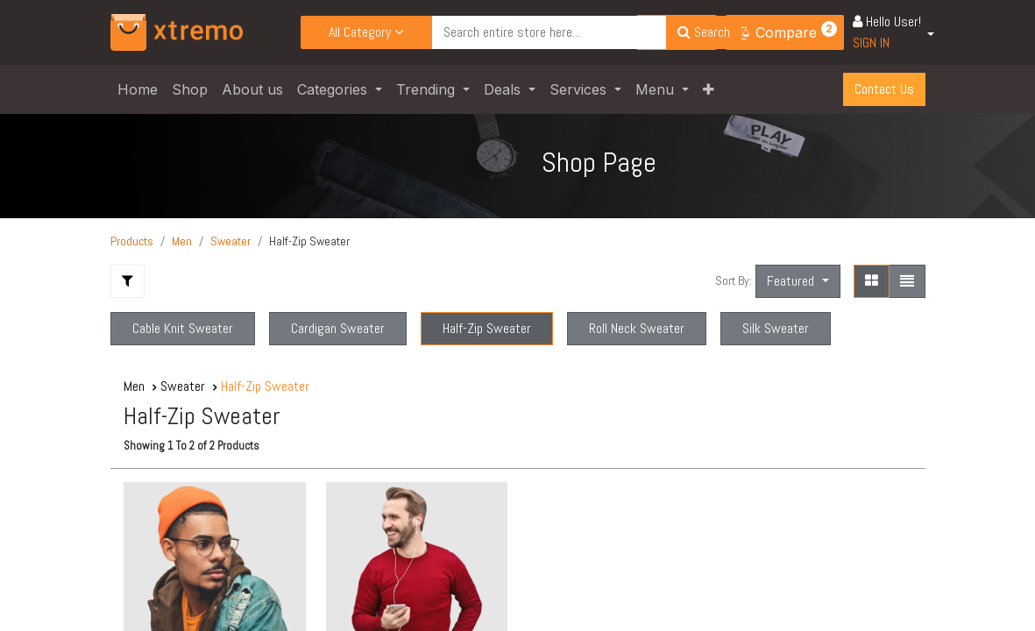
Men (182, 241)
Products (131, 241)
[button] (708, 89)
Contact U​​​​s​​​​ (884, 89)
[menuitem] (137, 89)
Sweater (230, 241)
